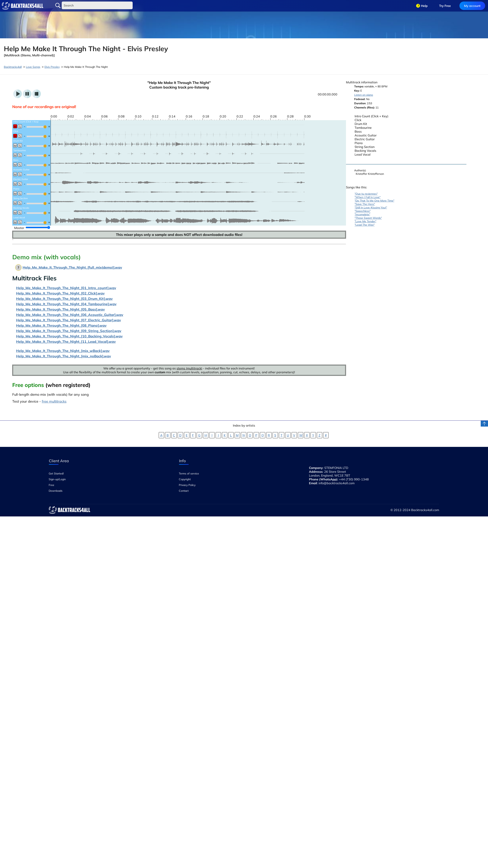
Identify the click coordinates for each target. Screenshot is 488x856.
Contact (184, 490)
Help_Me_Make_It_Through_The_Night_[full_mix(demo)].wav (72, 267)
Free (51, 485)
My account (472, 6)
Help (424, 6)
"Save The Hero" (365, 204)
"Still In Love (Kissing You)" (371, 207)
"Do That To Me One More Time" (374, 200)
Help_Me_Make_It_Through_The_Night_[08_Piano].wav (61, 325)
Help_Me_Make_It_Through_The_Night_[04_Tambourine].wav (66, 304)
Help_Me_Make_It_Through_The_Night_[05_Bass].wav (60, 309)
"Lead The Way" (365, 225)
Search (58, 5)
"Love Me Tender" (365, 221)
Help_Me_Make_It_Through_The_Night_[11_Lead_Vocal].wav (66, 341)
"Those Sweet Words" (368, 218)
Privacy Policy (187, 485)
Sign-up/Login (57, 479)
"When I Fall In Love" (367, 197)
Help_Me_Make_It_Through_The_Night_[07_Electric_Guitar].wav (68, 320)
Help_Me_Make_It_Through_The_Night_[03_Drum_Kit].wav (64, 298)
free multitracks (54, 401)
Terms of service (189, 473)
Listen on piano (363, 95)
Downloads (55, 490)
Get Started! (56, 473)
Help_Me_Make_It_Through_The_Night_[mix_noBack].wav (63, 356)
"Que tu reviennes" (366, 193)
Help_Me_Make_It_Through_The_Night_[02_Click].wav (60, 293)
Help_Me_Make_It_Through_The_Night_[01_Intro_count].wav (66, 288)
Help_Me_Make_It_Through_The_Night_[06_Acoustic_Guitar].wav (69, 315)
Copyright (185, 479)
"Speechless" (363, 211)
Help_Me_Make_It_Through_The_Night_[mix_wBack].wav (63, 351)
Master (19, 228)
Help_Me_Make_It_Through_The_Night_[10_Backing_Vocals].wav (69, 336)
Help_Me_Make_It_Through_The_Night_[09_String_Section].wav (68, 331)
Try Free (445, 6)
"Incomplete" (362, 214)
